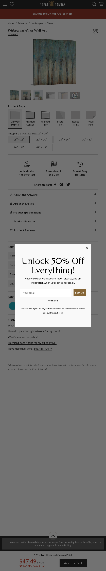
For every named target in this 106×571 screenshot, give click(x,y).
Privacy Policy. (56, 313)
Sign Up (79, 292)
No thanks (53, 300)
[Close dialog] (87, 248)
